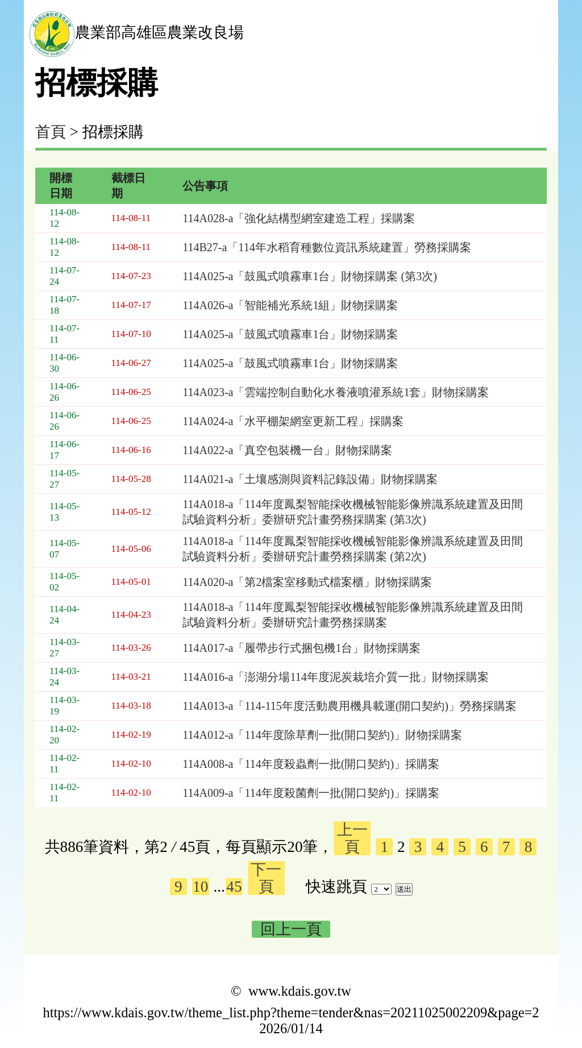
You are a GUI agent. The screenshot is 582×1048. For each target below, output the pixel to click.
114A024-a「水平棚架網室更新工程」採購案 (293, 421)
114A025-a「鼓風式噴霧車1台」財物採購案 (290, 334)
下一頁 (266, 878)
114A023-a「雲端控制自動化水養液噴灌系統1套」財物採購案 (335, 392)
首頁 (50, 131)
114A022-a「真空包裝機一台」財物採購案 (287, 450)
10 (200, 886)
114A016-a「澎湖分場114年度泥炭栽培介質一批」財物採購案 (335, 677)
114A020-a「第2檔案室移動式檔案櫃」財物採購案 (307, 582)
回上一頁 (291, 929)
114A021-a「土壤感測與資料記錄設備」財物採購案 (310, 479)
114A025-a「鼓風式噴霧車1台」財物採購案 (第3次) (309, 276)
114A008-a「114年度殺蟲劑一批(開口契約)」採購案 (310, 764)
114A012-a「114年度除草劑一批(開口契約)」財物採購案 (322, 735)
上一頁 (352, 838)
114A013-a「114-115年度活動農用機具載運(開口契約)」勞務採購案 (349, 706)
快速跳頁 (336, 886)
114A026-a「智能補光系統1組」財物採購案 (290, 305)
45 (234, 886)
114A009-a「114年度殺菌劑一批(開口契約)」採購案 (310, 793)
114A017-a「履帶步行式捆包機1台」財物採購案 (301, 648)
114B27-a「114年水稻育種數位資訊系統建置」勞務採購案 (326, 247)
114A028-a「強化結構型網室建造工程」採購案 (298, 218)
